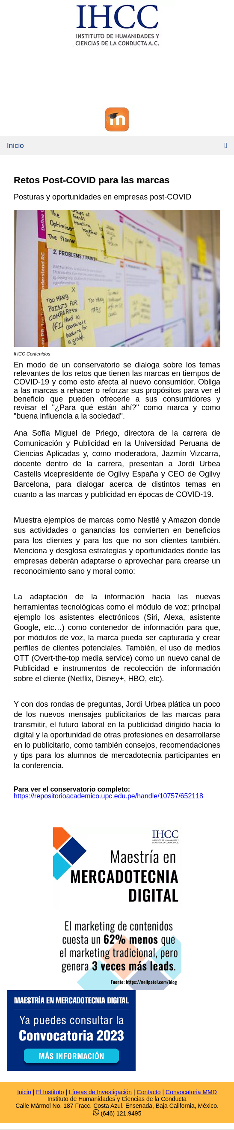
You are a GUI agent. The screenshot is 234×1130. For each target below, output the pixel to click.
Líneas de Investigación (100, 1092)
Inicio (15, 146)
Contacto (149, 1092)
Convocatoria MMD (191, 1092)
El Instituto (50, 1092)
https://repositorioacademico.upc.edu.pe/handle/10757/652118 (108, 796)
